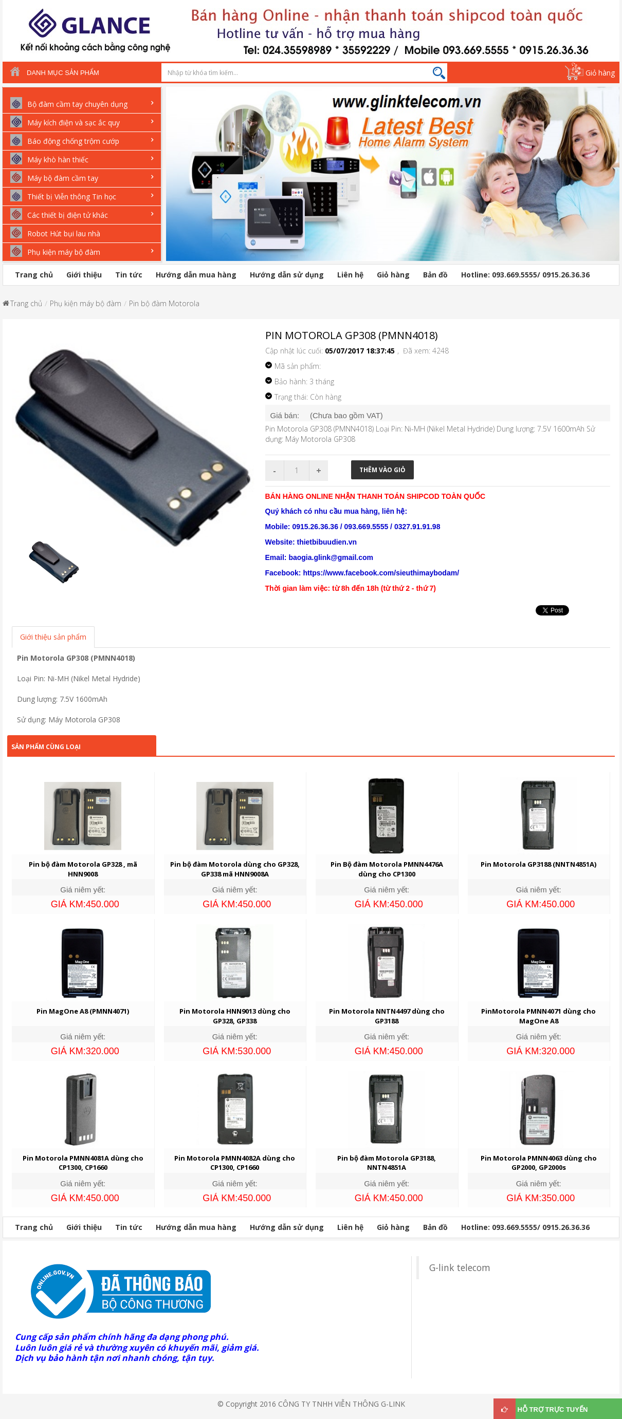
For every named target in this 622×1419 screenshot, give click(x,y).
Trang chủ (34, 274)
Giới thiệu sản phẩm (53, 637)
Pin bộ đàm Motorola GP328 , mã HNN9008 (83, 869)
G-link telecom (459, 1267)
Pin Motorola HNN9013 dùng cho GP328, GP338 (234, 1015)
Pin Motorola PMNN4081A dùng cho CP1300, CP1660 (83, 1162)
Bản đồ (435, 274)
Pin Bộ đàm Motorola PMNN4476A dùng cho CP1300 (387, 869)
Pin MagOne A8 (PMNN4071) (82, 1011)
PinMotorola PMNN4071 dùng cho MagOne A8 (538, 1015)
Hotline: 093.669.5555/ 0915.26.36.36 (525, 274)
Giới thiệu (84, 274)
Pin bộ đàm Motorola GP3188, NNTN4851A (386, 1162)
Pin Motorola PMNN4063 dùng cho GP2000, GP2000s (539, 1162)
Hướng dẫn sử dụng (287, 274)
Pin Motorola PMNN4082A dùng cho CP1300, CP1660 (234, 1162)
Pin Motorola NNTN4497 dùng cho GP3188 (387, 1015)
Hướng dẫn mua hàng (196, 274)
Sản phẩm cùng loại (46, 746)
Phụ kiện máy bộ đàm (85, 303)
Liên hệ (350, 274)
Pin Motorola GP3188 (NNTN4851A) (538, 864)
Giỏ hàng (600, 73)
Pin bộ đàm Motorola (164, 303)
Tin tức (128, 274)
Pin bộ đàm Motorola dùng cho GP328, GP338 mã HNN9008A (235, 869)
